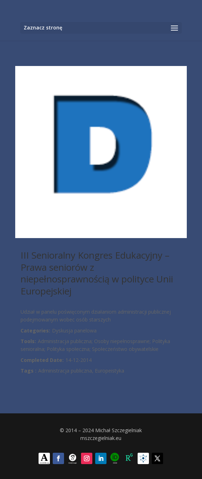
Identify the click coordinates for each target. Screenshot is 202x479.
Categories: (35, 330)
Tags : (28, 370)
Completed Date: (42, 360)
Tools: (28, 341)
